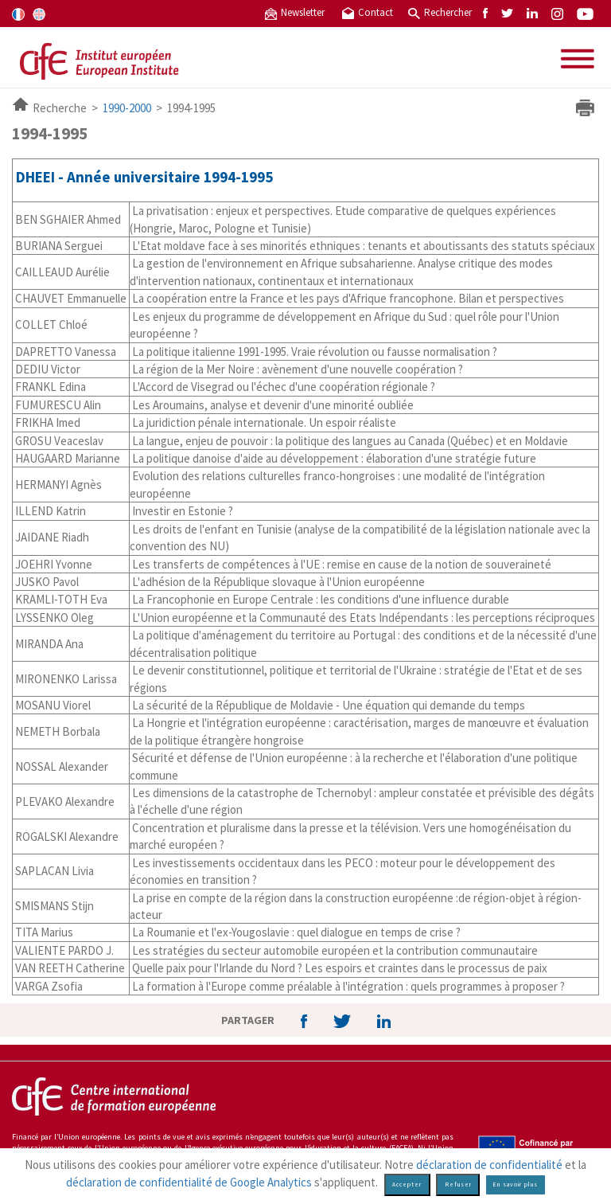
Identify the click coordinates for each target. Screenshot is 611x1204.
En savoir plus (515, 1184)
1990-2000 (127, 107)
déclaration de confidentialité (489, 1164)
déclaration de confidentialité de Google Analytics (189, 1182)
